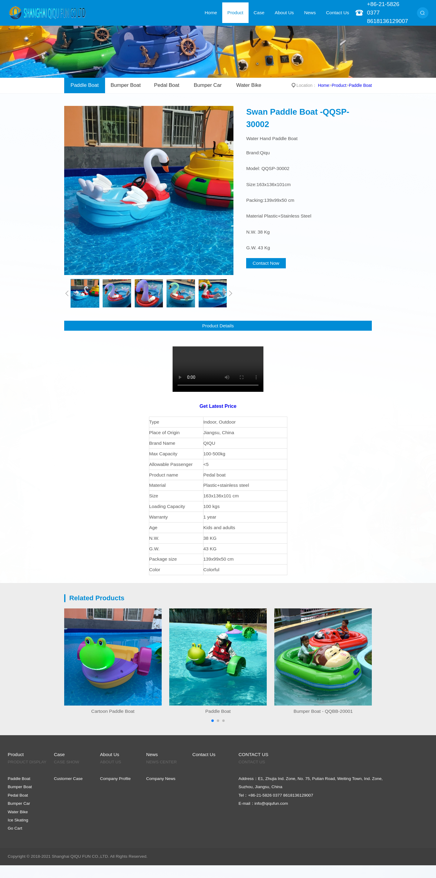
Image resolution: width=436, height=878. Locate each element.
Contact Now (266, 263)
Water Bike (248, 85)
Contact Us (337, 12)
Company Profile (115, 778)
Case (259, 12)
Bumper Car (208, 85)
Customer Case (68, 778)
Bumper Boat (126, 85)
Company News (161, 778)
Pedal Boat (167, 85)
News (309, 12)
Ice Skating (18, 820)
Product (235, 12)
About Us (284, 12)
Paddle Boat (85, 85)
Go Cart (15, 828)
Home (211, 12)
